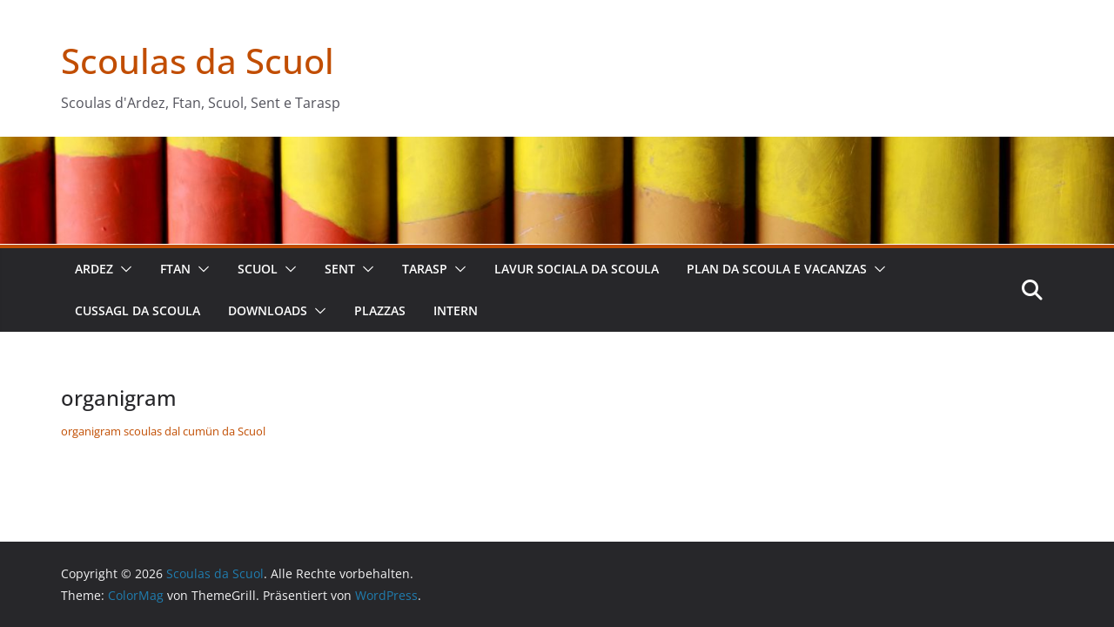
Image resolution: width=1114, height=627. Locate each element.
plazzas (380, 310)
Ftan (175, 268)
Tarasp (424, 268)
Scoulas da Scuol (197, 60)
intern (455, 310)
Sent (340, 268)
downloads (267, 310)
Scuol (258, 268)
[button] (122, 269)
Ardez (94, 268)
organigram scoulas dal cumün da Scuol (163, 431)
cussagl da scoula (137, 310)
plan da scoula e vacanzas (777, 268)
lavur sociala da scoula (576, 268)
